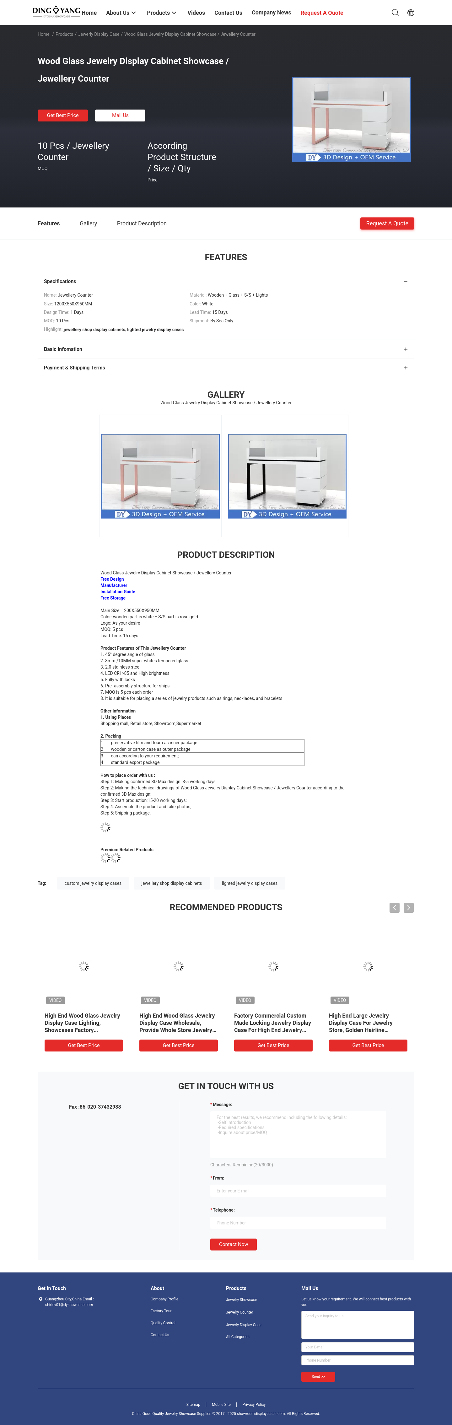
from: (218, 1177)
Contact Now (233, 1244)
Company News (271, 12)
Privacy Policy (254, 1404)
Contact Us (160, 1335)
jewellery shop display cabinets (172, 883)
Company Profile (164, 1299)
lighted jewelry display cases (249, 883)
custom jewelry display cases (93, 883)
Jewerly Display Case (98, 34)
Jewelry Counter (239, 1312)
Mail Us (120, 115)
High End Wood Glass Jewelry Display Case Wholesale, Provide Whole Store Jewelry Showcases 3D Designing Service (177, 1030)
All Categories (237, 1337)
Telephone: (224, 1210)
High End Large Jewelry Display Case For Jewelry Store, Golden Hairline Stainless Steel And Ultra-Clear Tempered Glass (368, 1030)
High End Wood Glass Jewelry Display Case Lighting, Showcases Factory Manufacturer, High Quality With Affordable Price (82, 1030)
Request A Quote (387, 223)
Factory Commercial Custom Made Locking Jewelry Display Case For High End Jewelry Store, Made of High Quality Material (272, 1030)
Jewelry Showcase (241, 1300)
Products (64, 34)
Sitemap (193, 1404)
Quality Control (163, 1323)
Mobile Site (221, 1404)
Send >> (318, 1376)
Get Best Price (63, 115)
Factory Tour (161, 1311)
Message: (222, 1104)
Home (44, 34)
